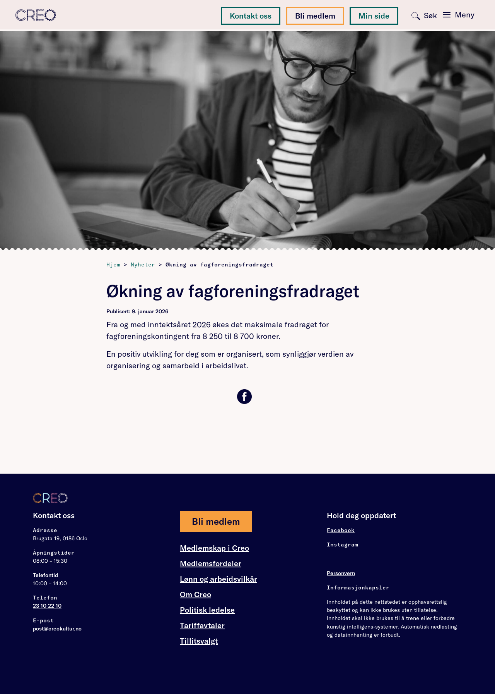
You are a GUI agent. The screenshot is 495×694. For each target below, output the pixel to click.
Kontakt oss (250, 16)
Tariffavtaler (202, 625)
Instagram (342, 544)
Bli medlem (315, 16)
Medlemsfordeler (210, 563)
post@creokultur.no (57, 628)
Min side (373, 16)
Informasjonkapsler (358, 587)
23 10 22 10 (47, 605)
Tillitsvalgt (199, 641)
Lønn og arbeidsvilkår (218, 579)
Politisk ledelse (207, 610)
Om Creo (195, 594)
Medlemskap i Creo (214, 548)
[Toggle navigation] (459, 15)
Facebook (341, 530)
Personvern (341, 573)
